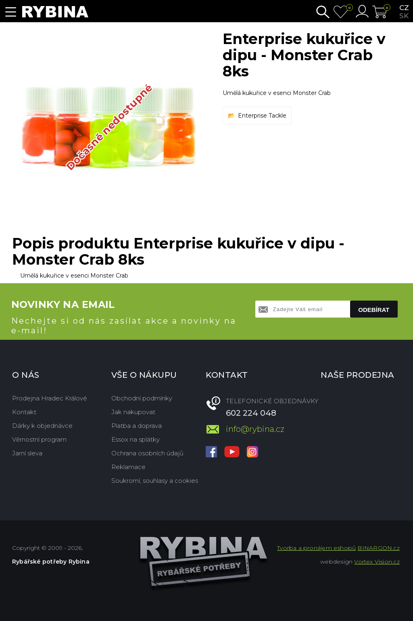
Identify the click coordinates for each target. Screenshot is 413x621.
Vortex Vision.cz (376, 561)
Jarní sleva (27, 453)
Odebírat (373, 309)
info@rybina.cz (255, 429)
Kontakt (24, 412)
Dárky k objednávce (42, 425)
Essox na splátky (135, 439)
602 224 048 (251, 412)
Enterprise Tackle (262, 115)
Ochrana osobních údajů (147, 453)
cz (404, 8)
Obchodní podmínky (141, 398)
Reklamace (128, 467)
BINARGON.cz (378, 548)
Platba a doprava (136, 425)
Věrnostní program (39, 439)
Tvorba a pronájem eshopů (316, 548)
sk (404, 16)
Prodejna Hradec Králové (49, 398)
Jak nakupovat (133, 412)
